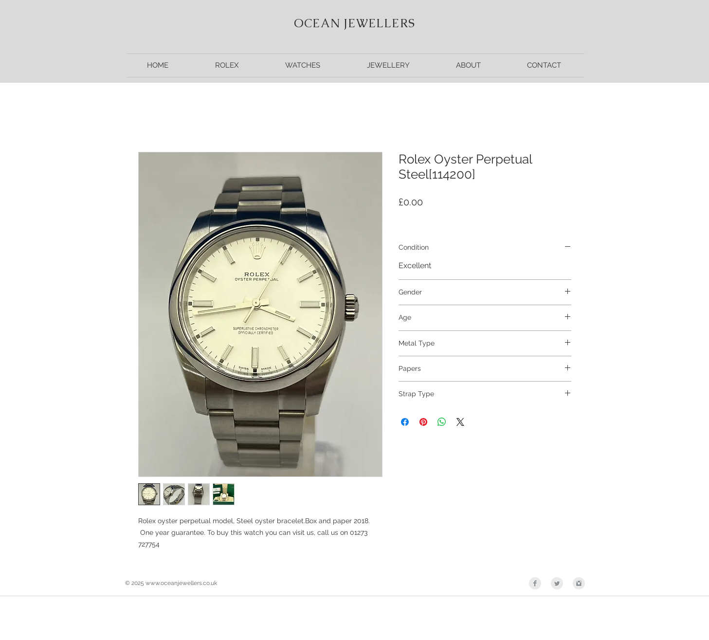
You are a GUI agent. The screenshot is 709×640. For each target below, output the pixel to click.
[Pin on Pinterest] (423, 422)
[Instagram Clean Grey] (579, 583)
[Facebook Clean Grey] (535, 583)
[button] (227, 65)
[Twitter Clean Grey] (557, 583)
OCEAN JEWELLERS (354, 23)
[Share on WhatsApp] (442, 422)
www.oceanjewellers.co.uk (181, 583)
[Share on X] (460, 422)
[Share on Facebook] (405, 422)
